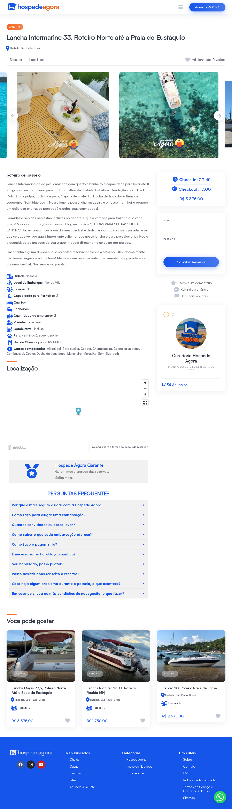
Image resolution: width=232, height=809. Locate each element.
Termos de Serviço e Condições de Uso (198, 789)
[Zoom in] (145, 383)
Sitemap (189, 798)
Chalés (74, 759)
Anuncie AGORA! (82, 787)
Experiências (135, 773)
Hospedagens (136, 759)
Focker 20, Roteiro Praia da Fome (189, 688)
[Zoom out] (145, 389)
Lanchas (15, 26)
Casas (74, 766)
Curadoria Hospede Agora (191, 358)
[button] (78, 412)
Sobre (187, 759)
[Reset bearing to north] (145, 395)
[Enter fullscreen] (145, 403)
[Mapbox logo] (17, 447)
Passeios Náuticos (139, 766)
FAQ (186, 773)
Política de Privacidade (199, 780)
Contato (189, 766)
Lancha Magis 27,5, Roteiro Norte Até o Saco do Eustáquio (38, 690)
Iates (73, 780)
